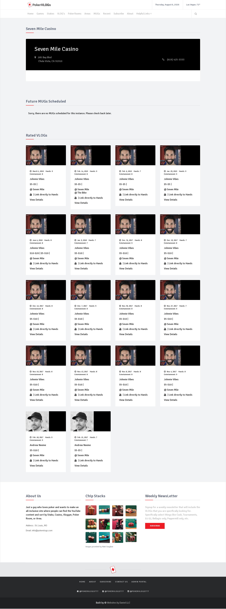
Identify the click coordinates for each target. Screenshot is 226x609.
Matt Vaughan (107, 547)
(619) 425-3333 (173, 59)
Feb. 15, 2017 (81, 438)
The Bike (82, 192)
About (131, 13)
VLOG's (61, 13)
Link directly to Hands (46, 194)
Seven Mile (38, 189)
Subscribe (120, 13)
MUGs (98, 13)
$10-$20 (34, 253)
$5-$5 (33, 184)
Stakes (50, 13)
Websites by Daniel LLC (118, 603)
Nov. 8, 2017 (125, 372)
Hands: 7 (137, 171)
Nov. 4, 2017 (170, 372)
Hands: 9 (49, 171)
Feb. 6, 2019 (125, 171)
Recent (108, 13)
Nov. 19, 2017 (36, 372)
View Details (36, 199)
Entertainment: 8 (36, 174)
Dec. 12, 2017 (36, 306)
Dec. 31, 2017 (126, 240)
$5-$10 (44, 253)
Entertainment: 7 (81, 243)
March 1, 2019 (37, 171)
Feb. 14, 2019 (81, 171)
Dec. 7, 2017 (81, 306)
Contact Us (121, 582)
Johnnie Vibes (37, 179)
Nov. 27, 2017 (170, 306)
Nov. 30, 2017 (126, 306)
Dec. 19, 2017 (171, 240)
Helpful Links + (145, 13)
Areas (89, 13)
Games (40, 13)
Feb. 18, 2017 (36, 438)
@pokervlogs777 (88, 592)
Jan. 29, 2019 (170, 171)
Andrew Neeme (38, 445)
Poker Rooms (75, 13)
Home (30, 13)
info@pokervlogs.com (42, 531)
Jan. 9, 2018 (81, 240)
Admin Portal (139, 582)
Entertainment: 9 (170, 174)
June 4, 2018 (36, 240)
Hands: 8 (47, 240)
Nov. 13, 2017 (81, 372)
